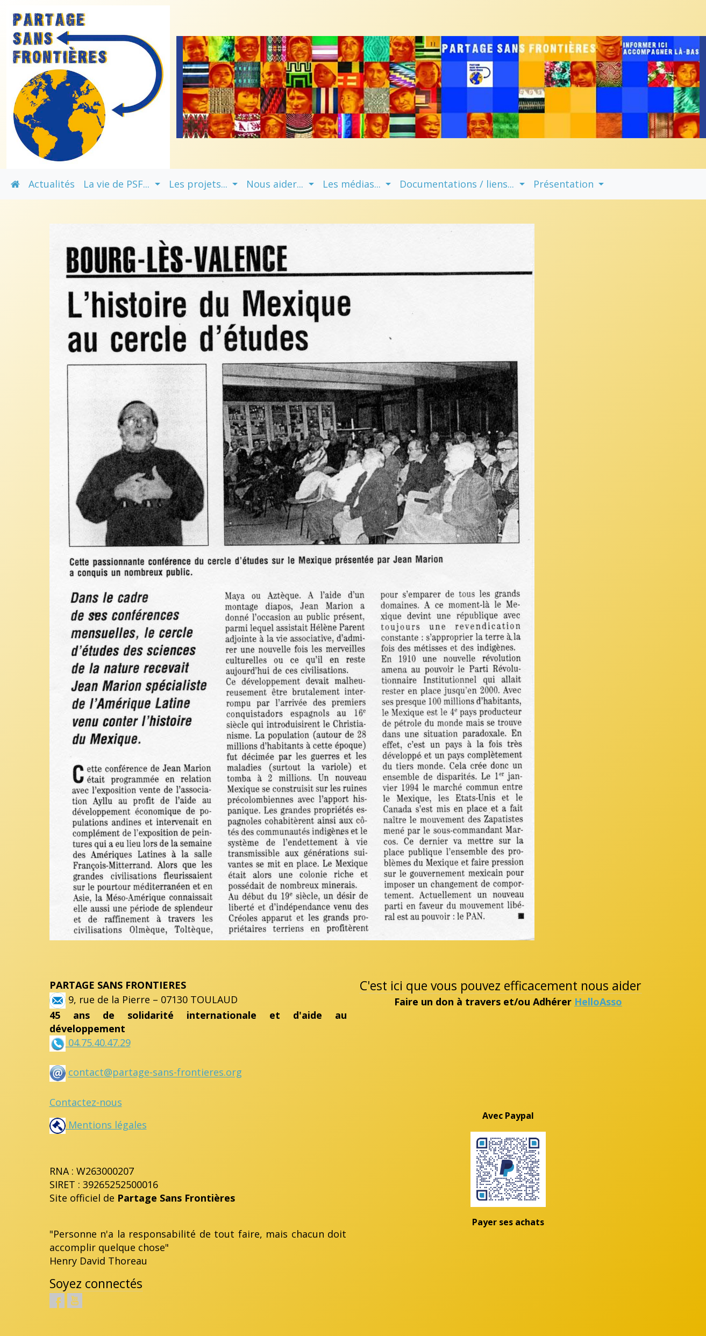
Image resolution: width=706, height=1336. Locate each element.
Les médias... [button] (353, 183)
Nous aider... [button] (276, 183)
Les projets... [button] (199, 183)
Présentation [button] (564, 183)
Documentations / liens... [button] (458, 183)
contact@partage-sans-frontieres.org (155, 1072)
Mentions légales (98, 1124)
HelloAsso (598, 1001)
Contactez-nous (85, 1102)
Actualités (51, 183)
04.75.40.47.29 (98, 1042)
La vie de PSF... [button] (117, 183)
